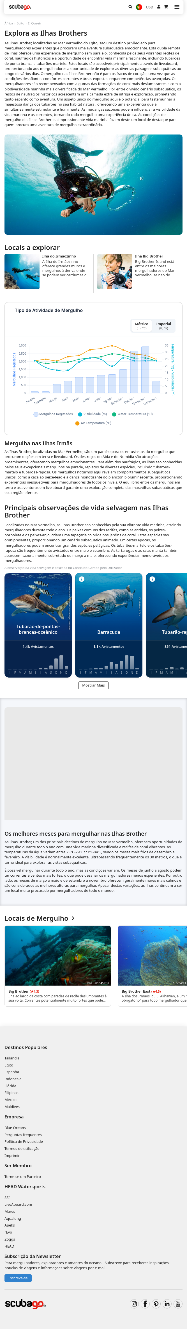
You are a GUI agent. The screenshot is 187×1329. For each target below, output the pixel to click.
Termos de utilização (22, 1148)
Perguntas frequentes (23, 1134)
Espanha (11, 1071)
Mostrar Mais (93, 685)
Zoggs (9, 1239)
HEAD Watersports (24, 1187)
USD (149, 7)
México (10, 1099)
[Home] (20, 7)
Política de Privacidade (23, 1141)
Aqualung (12, 1218)
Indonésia (13, 1078)
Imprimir (12, 1155)
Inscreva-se (18, 1277)
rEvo (8, 1232)
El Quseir (34, 23)
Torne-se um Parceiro (22, 1176)
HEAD (9, 1246)
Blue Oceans (15, 1127)
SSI (7, 1197)
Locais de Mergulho (39, 918)
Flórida (10, 1085)
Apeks (9, 1225)
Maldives (12, 1106)
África (8, 23)
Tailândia (12, 1058)
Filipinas (11, 1092)
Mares (9, 1211)
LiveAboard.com (18, 1204)
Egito (20, 23)
